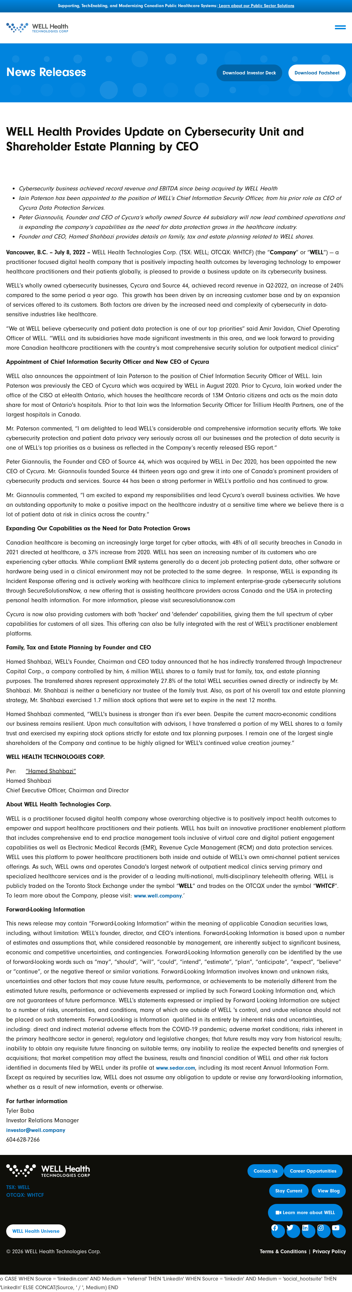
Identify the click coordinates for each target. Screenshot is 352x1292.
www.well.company (158, 896)
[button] (289, 1191)
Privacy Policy (329, 1251)
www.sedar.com (175, 1068)
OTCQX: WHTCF (25, 1195)
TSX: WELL (18, 1187)
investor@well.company (35, 1130)
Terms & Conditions (283, 1251)
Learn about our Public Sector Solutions (256, 5)
